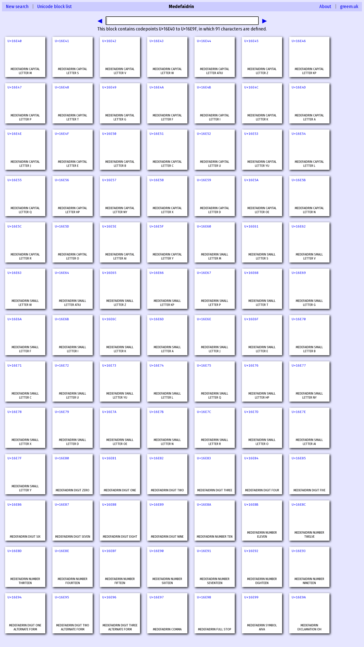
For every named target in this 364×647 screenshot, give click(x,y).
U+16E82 (157, 458)
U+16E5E (109, 226)
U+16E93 (299, 551)
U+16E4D (299, 87)
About (325, 6)
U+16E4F (62, 134)
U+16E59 (204, 180)
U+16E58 (157, 180)
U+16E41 (62, 41)
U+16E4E (15, 134)
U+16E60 (204, 226)
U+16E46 (299, 41)
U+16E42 (109, 41)
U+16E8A (204, 504)
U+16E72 (62, 365)
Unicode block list (54, 6)
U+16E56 (62, 180)
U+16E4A (157, 87)
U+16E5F (157, 226)
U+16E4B (204, 87)
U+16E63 (15, 273)
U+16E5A (251, 180)
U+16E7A (109, 412)
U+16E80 (62, 458)
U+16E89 (157, 504)
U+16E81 (109, 458)
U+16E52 (204, 134)
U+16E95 (62, 597)
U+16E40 (15, 41)
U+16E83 (204, 458)
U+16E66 (157, 273)
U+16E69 (299, 273)
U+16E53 (251, 134)
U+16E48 (62, 87)
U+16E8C (299, 504)
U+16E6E (204, 319)
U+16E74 (157, 365)
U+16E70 (299, 319)
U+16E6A (15, 319)
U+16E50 (109, 134)
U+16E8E (62, 551)
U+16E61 (251, 226)
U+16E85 (299, 458)
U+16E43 (157, 41)
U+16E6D (157, 319)
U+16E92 (251, 551)
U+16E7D (251, 412)
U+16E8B (251, 504)
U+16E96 (109, 597)
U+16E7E (299, 412)
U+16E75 (204, 365)
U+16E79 (62, 412)
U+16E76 (251, 365)
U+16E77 (299, 365)
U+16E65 (109, 273)
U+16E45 (251, 41)
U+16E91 (204, 551)
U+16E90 (157, 551)
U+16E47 (15, 87)
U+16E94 (15, 597)
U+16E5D (62, 226)
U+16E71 (15, 365)
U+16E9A (299, 597)
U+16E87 (62, 504)
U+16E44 (204, 41)
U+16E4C (251, 87)
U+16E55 (15, 180)
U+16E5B (299, 180)
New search (17, 6)
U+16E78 (15, 412)
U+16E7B (157, 412)
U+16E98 (204, 597)
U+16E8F (109, 551)
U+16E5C (15, 226)
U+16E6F (251, 319)
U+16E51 (157, 134)
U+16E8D (15, 551)
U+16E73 (109, 365)
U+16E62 (299, 226)
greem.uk (349, 6)
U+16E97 (157, 597)
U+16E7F (15, 458)
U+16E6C (109, 319)
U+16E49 (109, 87)
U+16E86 (15, 504)
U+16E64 (62, 273)
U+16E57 (109, 180)
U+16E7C (204, 412)
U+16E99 (251, 597)
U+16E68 (251, 273)
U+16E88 (109, 504)
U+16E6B (62, 319)
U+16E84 (251, 458)
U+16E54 (299, 134)
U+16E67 (204, 273)
